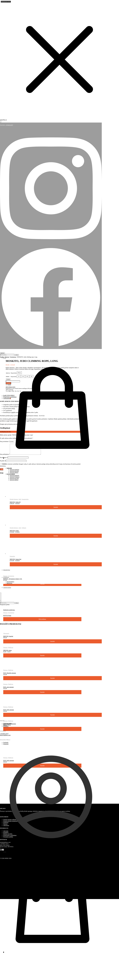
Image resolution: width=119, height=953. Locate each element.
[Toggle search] (0, 596)
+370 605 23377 (9, 125)
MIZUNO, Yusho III (15, 502)
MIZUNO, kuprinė (8, 636)
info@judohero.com (5, 735)
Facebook (5, 742)
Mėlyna (19, 372)
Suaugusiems (25, 499)
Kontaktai (5, 726)
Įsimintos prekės (7, 723)
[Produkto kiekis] (13, 381)
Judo (20, 499)
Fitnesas (5, 670)
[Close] (0, 601)
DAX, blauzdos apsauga (9, 673)
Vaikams (24, 527)
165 (19, 376)
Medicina (10, 670)
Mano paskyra (7, 725)
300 (23, 376)
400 (27, 376)
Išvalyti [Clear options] (8, 379)
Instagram (5, 744)
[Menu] (2, 353)
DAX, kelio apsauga (8, 709)
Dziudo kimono (14, 499)
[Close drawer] (0, 122)
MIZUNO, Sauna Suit (15, 559)
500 (31, 376)
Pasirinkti (56, 507)
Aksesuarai (6, 633)
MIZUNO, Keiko (14, 530)
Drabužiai (12, 556)
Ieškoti (16, 355)
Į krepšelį (8, 383)
